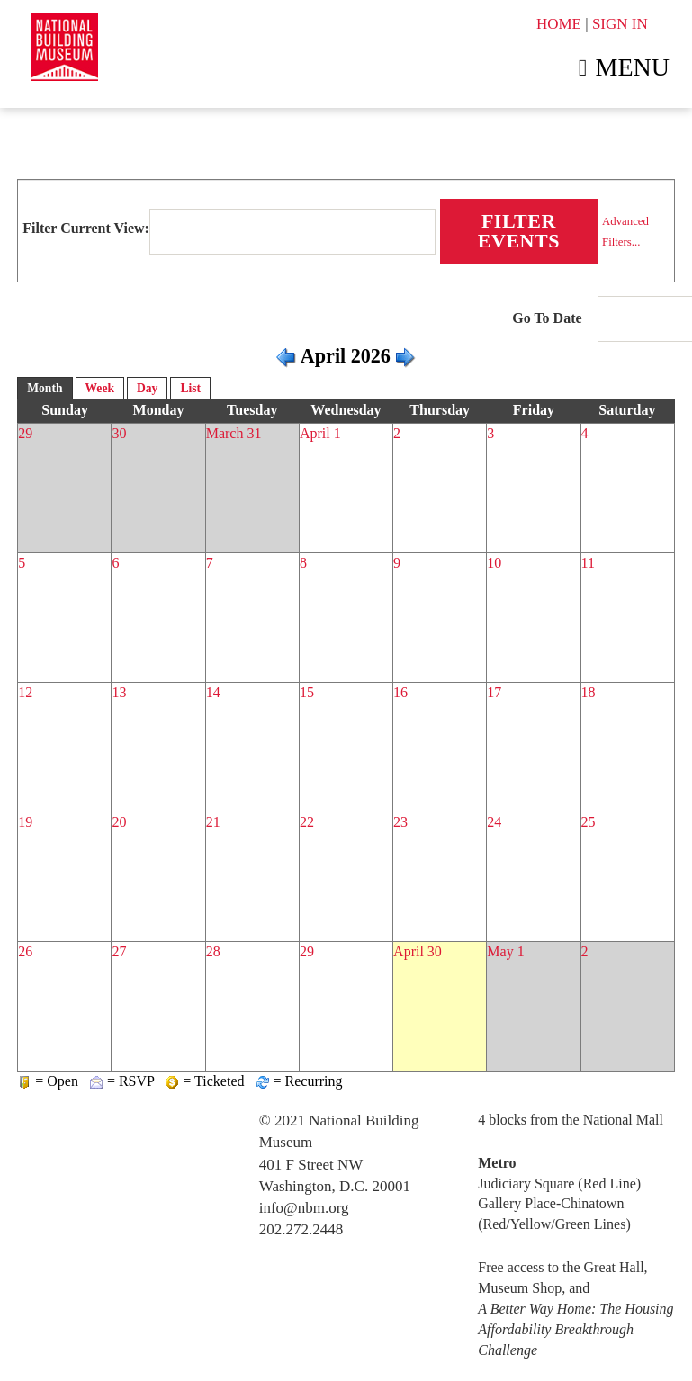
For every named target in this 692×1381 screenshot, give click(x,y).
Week (99, 388)
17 (494, 692)
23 (400, 821)
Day (147, 388)
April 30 (417, 951)
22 (307, 821)
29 (25, 433)
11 (588, 562)
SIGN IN (620, 23)
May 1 (505, 951)
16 (400, 692)
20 (119, 821)
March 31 (234, 433)
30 (119, 433)
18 (588, 692)
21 (213, 821)
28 (213, 951)
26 (25, 951)
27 (119, 951)
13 (119, 692)
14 (213, 692)
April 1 (320, 433)
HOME (558, 23)
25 (588, 821)
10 (494, 562)
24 (494, 821)
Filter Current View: (85, 228)
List (190, 388)
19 (25, 821)
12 (25, 692)
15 (307, 692)
